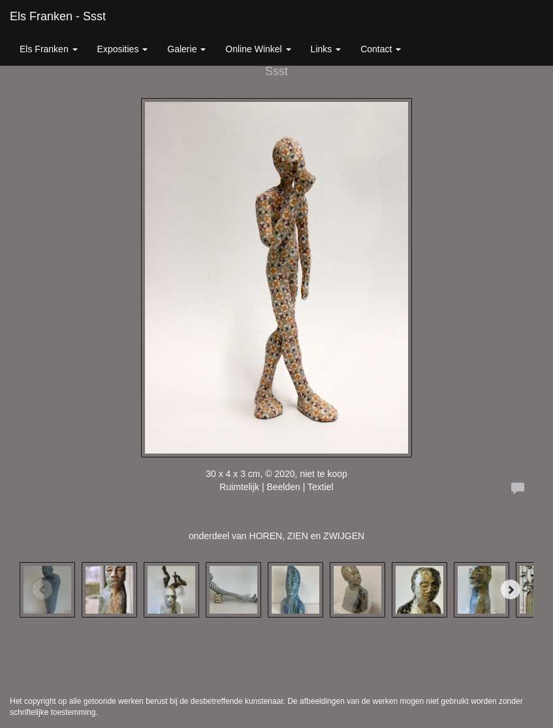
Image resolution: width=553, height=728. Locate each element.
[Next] (510, 589)
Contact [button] (380, 49)
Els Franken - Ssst (58, 16)
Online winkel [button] (258, 49)
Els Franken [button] (49, 49)
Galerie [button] (186, 49)
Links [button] (326, 49)
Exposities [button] (122, 49)
